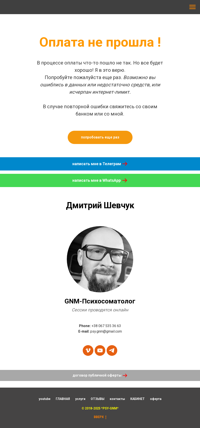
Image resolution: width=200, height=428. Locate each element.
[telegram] (112, 350)
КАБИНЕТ (137, 399)
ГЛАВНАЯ (63, 399)
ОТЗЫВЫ (97, 399)
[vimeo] (88, 350)
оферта (156, 399)
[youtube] (100, 350)
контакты (117, 399)
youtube (44, 399)
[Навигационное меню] (192, 7)
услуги (80, 399)
